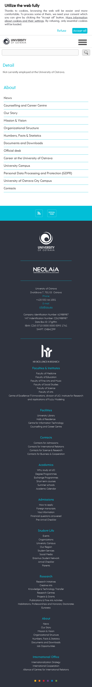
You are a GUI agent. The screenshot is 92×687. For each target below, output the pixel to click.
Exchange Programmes (46, 478)
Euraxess (46, 608)
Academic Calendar (46, 489)
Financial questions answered (46, 516)
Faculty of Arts (46, 392)
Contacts (10, 188)
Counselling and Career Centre (25, 105)
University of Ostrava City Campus (28, 181)
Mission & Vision (15, 120)
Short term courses (46, 481)
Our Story (11, 113)
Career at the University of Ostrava (28, 158)
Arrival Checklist (46, 562)
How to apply (46, 505)
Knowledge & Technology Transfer (46, 589)
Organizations (46, 540)
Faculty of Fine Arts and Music (46, 381)
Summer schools (46, 485)
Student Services (46, 551)
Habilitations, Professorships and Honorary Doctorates (46, 604)
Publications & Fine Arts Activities (46, 600)
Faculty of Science (46, 388)
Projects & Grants (46, 597)
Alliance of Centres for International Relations (46, 670)
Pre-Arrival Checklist (46, 520)
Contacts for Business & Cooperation (46, 454)
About (10, 87)
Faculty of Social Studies (46, 384)
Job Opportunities (46, 646)
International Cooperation (46, 666)
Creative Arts (46, 585)
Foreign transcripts (46, 508)
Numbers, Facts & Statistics (22, 135)
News (8, 98)
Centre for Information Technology (46, 423)
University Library (46, 416)
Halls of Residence (46, 419)
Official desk (12, 150)
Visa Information (46, 512)
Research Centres (46, 593)
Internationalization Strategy (46, 662)
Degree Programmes (46, 474)
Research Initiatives (46, 582)
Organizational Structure (21, 128)
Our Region (46, 547)
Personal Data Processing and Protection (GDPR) (38, 173)
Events (46, 536)
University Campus (17, 166)
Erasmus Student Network (46, 558)
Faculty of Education (46, 377)
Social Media (46, 554)
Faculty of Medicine (46, 373)
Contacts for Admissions (46, 443)
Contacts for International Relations (46, 447)
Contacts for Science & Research (46, 450)
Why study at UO (46, 470)
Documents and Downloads (23, 143)
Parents (46, 566)
